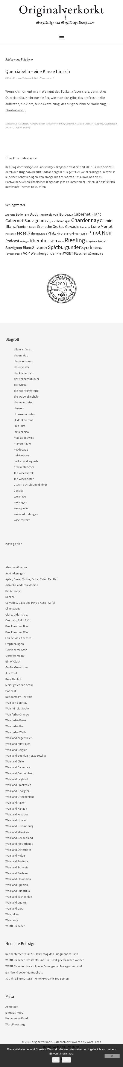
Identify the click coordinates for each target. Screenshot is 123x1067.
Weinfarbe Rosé (15, 720)
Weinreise (11, 920)
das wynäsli (21, 367)
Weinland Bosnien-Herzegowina (25, 755)
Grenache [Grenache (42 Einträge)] (44, 226)
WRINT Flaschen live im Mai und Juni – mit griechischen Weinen (44, 960)
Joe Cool (11, 673)
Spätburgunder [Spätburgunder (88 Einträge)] (64, 247)
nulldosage (21, 449)
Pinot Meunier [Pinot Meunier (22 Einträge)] (79, 233)
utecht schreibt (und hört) (30, 485)
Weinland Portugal (17, 861)
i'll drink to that (23, 420)
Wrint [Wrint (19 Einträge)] (59, 253)
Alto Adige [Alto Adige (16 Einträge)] (10, 214)
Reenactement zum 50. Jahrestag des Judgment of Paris (41, 954)
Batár (61, 123)
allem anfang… (23, 349)
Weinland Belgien (16, 750)
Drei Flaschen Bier (16, 626)
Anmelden (11, 1007)
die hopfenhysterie (26, 391)
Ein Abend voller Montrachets (24, 972)
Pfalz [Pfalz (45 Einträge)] (51, 233)
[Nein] (112, 1055)
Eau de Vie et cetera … (20, 638)
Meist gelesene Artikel (19, 685)
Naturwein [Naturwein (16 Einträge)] (41, 233)
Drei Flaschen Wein (17, 632)
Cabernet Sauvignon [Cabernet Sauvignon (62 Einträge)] (24, 220)
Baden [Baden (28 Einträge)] (20, 214)
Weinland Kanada (16, 808)
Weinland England (16, 779)
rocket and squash (26, 461)
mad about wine (24, 438)
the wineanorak (24, 473)
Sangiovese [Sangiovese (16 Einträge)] (91, 241)
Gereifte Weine (14, 656)
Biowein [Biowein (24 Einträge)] (54, 214)
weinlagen (20, 502)
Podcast (10, 691)
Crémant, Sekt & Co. (18, 620)
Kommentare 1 (47, 78)
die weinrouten (23, 402)
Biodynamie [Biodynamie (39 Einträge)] (39, 214)
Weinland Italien (37, 123)
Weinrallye (12, 914)
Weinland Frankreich (18, 785)
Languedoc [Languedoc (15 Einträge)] (85, 227)
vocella (18, 491)
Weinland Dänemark (17, 767)
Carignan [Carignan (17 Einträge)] (50, 221)
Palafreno (98, 123)
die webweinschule (26, 396)
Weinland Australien (17, 744)
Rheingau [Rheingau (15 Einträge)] (24, 241)
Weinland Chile (14, 761)
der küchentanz (24, 373)
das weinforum (23, 361)
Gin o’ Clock (12, 661)
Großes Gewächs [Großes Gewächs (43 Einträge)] (66, 226)
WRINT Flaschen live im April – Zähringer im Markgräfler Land (43, 966)
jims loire (20, 426)
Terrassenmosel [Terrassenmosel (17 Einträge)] (13, 253)
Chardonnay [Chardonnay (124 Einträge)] (85, 220)
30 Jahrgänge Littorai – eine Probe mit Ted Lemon (37, 978)
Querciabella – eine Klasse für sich (37, 71)
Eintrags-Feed (14, 1012)
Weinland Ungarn (16, 902)
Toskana (9, 127)
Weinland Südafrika (17, 891)
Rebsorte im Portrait (18, 697)
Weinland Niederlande (19, 844)
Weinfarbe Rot (14, 726)
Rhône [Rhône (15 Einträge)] (61, 241)
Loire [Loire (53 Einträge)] (95, 226)
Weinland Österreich (18, 850)
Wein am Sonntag (16, 703)
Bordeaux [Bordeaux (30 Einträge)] (66, 214)
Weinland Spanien (16, 885)
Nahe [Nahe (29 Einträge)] (32, 233)
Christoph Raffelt (29, 78)
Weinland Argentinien (18, 738)
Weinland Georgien (17, 791)
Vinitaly (26, 127)
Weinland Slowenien (18, 879)
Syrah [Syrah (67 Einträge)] (86, 247)
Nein (66, 1059)
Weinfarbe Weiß (15, 732)
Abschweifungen (16, 567)
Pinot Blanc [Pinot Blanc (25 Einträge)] (64, 233)
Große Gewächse (16, 667)
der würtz (20, 385)
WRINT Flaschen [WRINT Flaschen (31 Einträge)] (75, 253)
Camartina (70, 123)
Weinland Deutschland (19, 773)
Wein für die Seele (17, 708)
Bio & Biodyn (22, 123)
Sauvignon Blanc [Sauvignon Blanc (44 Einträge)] (18, 247)
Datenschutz (62, 1042)
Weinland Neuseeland (19, 838)
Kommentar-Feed (16, 1018)
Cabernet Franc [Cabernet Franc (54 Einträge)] (88, 214)
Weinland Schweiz (16, 867)
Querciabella (110, 123)
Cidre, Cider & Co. (16, 614)
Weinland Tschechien (18, 897)
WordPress (94, 1042)
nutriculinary (22, 455)
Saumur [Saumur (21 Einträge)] (101, 241)
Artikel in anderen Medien (21, 585)
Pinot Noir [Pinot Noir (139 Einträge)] (100, 232)
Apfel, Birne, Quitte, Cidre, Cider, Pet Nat (31, 579)
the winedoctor (24, 479)
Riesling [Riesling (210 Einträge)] (74, 240)
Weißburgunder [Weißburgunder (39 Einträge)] (43, 253)
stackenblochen (24, 467)
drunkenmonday (24, 414)
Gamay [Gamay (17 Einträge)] (32, 227)
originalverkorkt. (42, 1042)
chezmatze (21, 355)
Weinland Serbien (16, 873)
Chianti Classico (85, 123)
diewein (19, 408)
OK (56, 1059)
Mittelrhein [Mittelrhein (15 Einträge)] (10, 233)
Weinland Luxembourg (19, 826)
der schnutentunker (26, 379)
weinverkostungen (26, 514)
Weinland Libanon (16, 820)
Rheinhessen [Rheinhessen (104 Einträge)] (43, 240)
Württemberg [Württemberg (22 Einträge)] (95, 253)
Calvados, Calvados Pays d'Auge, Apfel (30, 603)
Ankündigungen (15, 573)
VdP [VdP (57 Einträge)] (26, 253)
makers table (22, 443)
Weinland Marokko (17, 832)
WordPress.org (15, 1024)
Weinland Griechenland (20, 797)
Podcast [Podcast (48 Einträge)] (12, 240)
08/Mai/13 (10, 78)
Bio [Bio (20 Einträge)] (27, 214)
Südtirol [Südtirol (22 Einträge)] (97, 248)
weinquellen (21, 508)
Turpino (18, 127)
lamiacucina (21, 432)
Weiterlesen (15, 110)
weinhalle (20, 496)
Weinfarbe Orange (17, 714)
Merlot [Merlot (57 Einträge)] (106, 226)
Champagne (13, 608)
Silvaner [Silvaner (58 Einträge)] (39, 247)
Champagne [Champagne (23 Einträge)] (63, 221)
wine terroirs (22, 520)
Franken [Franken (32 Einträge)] (22, 226)
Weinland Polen (15, 855)
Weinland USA (14, 908)
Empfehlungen (14, 644)
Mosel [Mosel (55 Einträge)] (22, 233)
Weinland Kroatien (17, 814)
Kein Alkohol (13, 679)
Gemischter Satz (16, 650)
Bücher (9, 597)
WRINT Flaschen (15, 926)
